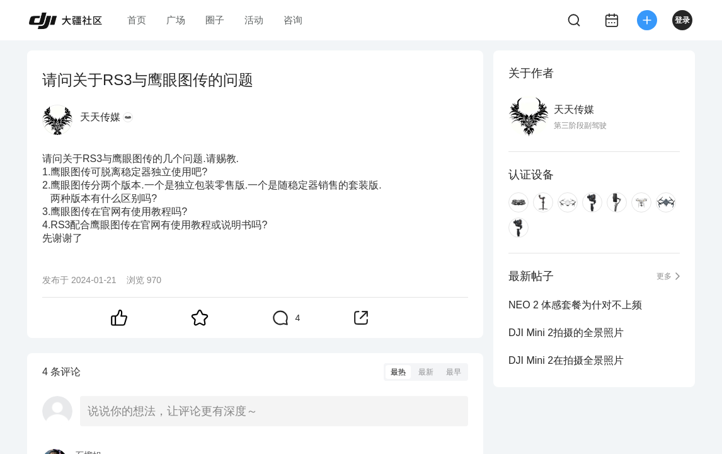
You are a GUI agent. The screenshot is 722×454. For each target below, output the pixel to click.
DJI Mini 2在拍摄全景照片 (566, 360)
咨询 (293, 20)
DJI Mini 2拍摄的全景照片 (566, 332)
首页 (136, 20)
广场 (175, 20)
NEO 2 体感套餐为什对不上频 (575, 305)
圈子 (214, 20)
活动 (253, 20)
